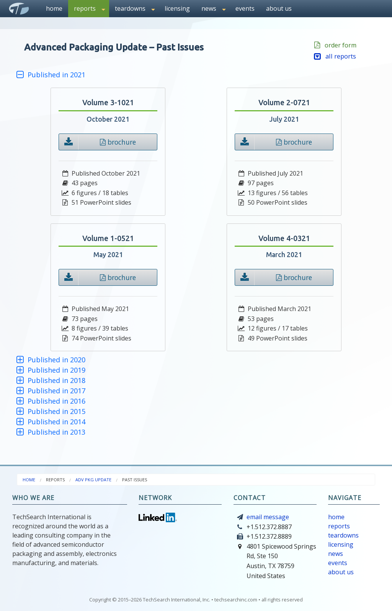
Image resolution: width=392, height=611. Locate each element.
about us (279, 8)
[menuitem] (54, 8)
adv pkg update (93, 479)
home (54, 8)
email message (268, 517)
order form (339, 45)
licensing (177, 8)
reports (339, 526)
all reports (335, 56)
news (335, 553)
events (245, 8)
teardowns (343, 535)
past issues (134, 479)
